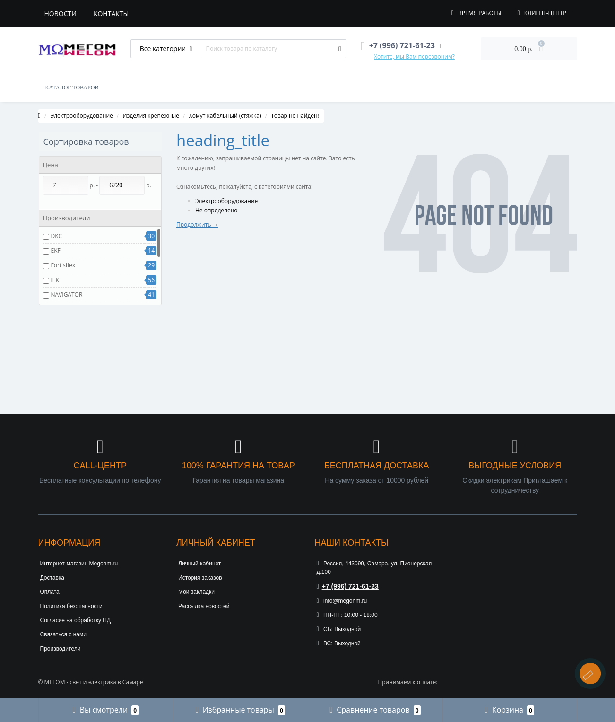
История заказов (200, 577)
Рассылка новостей (203, 606)
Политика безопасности (71, 606)
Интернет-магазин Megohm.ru (79, 563)
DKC (56, 236)
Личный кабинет (199, 563)
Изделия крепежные (150, 116)
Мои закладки (196, 592)
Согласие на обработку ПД (75, 620)
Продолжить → (197, 224)
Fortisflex (63, 265)
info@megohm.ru (342, 601)
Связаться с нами (63, 634)
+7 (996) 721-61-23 (348, 586)
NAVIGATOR (67, 295)
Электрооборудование (82, 116)
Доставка (52, 577)
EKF (56, 251)
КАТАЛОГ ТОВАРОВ (72, 87)
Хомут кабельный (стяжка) (225, 116)
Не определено (216, 210)
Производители (60, 648)
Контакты (111, 13)
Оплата (50, 592)
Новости (60, 13)
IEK (55, 280)
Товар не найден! (295, 116)
